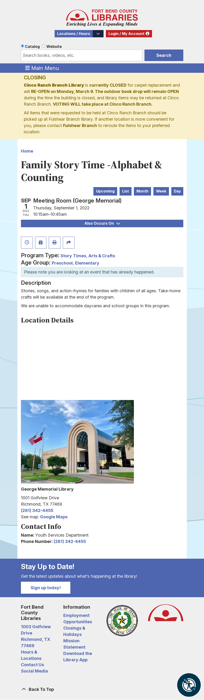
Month (142, 191)
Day (177, 191)
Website (54, 46)
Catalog (32, 46)
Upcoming (105, 191)
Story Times (73, 255)
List (125, 191)
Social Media (34, 671)
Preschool (62, 263)
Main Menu (42, 68)
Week (161, 191)
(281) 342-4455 (37, 510)
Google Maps (54, 516)
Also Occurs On (102, 223)
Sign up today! (46, 587)
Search (163, 55)
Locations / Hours (73, 33)
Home (27, 151)
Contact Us (32, 664)
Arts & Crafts (101, 255)
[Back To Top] (102, 689)
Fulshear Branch (80, 125)
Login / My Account (126, 33)
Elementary (87, 263)
